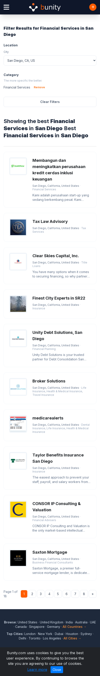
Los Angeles (52, 638)
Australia (81, 622)
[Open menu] (6, 7)
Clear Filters (50, 102)
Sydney (86, 634)
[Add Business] (92, 7)
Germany (53, 627)
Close (57, 670)
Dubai (59, 634)
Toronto (34, 638)
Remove (39, 87)
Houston (72, 634)
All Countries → (75, 627)
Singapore (37, 627)
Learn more (37, 669)
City (6, 51)
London (30, 634)
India (69, 622)
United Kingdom (51, 622)
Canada (21, 627)
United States (27, 622)
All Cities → (72, 638)
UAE (93, 622)
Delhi (22, 638)
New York (45, 634)
